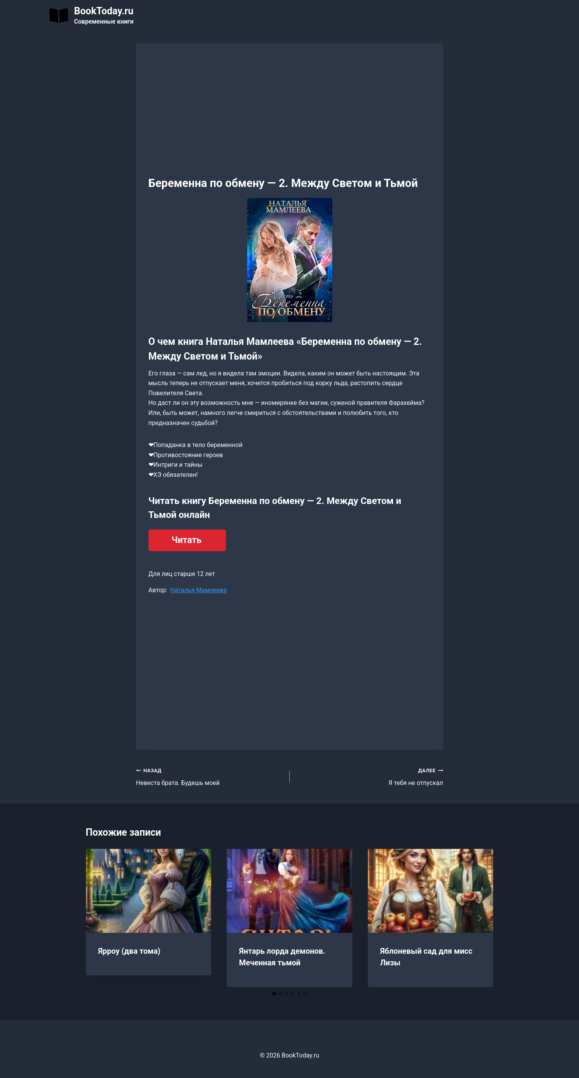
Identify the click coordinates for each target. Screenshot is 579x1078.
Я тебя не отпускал (369, 776)
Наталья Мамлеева (198, 590)
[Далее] (480, 918)
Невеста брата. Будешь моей (210, 776)
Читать (187, 540)
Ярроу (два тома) (129, 951)
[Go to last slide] (100, 918)
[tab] (274, 994)
